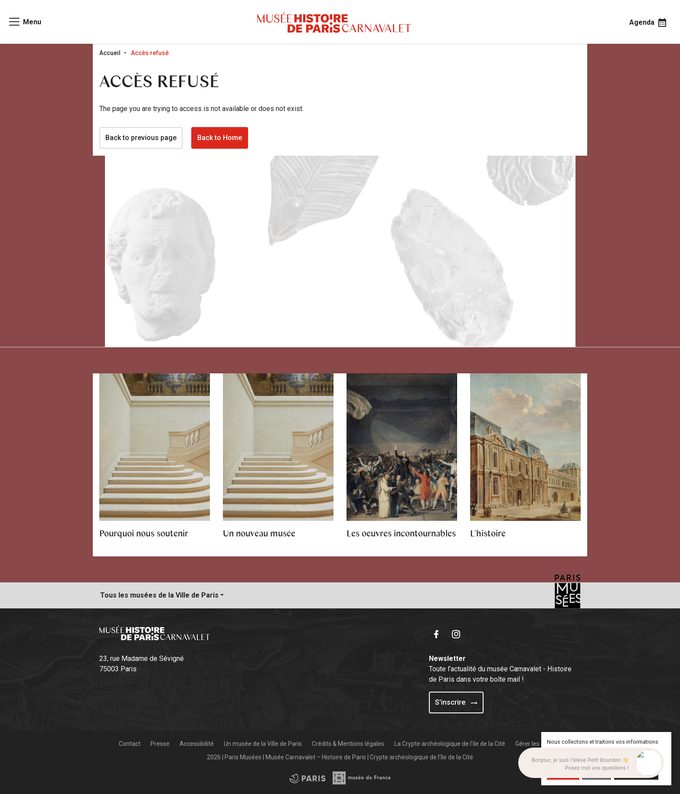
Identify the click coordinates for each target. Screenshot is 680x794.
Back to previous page (141, 138)
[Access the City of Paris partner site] (362, 778)
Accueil (110, 52)
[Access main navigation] (24, 21)
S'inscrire (456, 702)
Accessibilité (197, 743)
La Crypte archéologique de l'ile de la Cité (449, 743)
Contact (130, 743)
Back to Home (219, 138)
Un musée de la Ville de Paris (263, 743)
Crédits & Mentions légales (348, 743)
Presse (160, 743)
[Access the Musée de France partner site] (307, 778)
